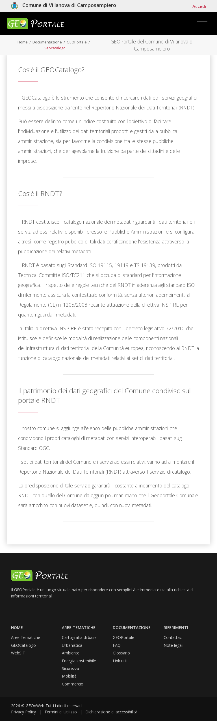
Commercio (72, 684)
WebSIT (18, 653)
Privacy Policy (23, 712)
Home (23, 42)
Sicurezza (70, 668)
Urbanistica (72, 645)
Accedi (199, 6)
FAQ (117, 645)
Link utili (120, 660)
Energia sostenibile (79, 660)
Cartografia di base (79, 637)
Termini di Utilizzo (60, 712)
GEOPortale (76, 42)
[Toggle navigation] (202, 24)
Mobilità (69, 676)
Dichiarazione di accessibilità (111, 712)
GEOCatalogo (23, 645)
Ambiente (70, 653)
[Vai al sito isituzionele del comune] (63, 6)
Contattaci (173, 637)
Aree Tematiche (25, 637)
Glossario (121, 653)
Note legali (173, 645)
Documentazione (47, 42)
